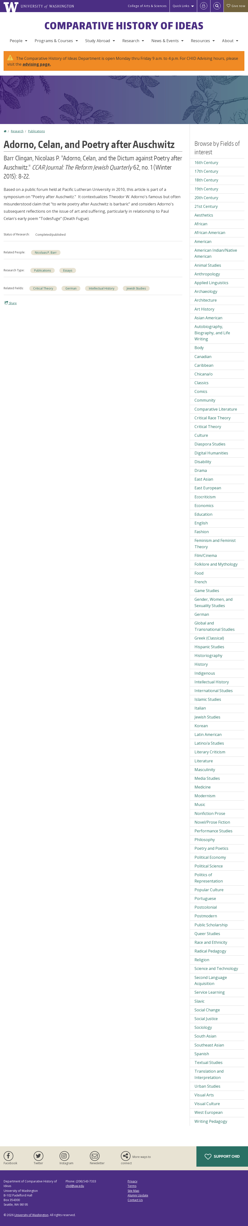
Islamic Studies (207, 699)
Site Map (133, 1191)
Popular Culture (209, 889)
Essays (67, 270)
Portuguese (205, 898)
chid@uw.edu (75, 1186)
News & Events (165, 40)
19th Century (206, 189)
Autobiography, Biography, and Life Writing (212, 333)
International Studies (213, 690)
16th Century (206, 162)
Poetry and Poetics (211, 848)
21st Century (206, 206)
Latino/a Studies (209, 743)
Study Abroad (97, 40)
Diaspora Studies (209, 444)
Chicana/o (203, 374)
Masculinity (204, 769)
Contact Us (135, 1200)
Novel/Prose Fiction (212, 822)
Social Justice (206, 1018)
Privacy (132, 1181)
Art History (204, 309)
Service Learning (209, 992)
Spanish (201, 1053)
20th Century (206, 197)
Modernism (204, 795)
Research (130, 40)
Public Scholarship (211, 925)
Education (203, 514)
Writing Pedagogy (210, 1121)
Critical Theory (43, 288)
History (201, 664)
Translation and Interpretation (209, 1074)
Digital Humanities (211, 453)
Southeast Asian (209, 1045)
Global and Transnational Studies (214, 626)
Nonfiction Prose (209, 813)
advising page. (37, 64)
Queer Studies (207, 933)
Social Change (207, 1010)
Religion (201, 959)
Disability (202, 461)
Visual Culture (207, 1103)
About (227, 40)
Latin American (208, 734)
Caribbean (203, 365)
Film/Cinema (205, 555)
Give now (236, 6)
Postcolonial (205, 907)
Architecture (205, 300)
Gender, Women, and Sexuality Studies (213, 602)
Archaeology (205, 291)
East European (207, 488)
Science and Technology (216, 968)
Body (199, 347)
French (200, 582)
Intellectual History (101, 288)
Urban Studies (207, 1086)
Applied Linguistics (211, 282)
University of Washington (31, 1215)
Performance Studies (213, 831)
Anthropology (207, 274)
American (202, 241)
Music (199, 804)
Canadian (202, 356)
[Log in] (203, 6)
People (16, 40)
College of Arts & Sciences (147, 6)
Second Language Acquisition (210, 980)
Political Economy (210, 857)
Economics (204, 505)
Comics (200, 391)
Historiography (208, 655)
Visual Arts (204, 1095)
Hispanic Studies (209, 646)
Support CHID (222, 1156)
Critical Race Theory (212, 418)
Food (198, 573)
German (71, 288)
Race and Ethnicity (210, 942)
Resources (200, 40)
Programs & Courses (54, 40)
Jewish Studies (136, 288)
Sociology (203, 1027)
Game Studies (206, 590)
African (200, 223)
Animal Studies (207, 265)
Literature (203, 761)
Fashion (201, 531)
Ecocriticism (205, 497)
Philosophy (204, 839)
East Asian (203, 479)
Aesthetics (203, 215)
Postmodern (205, 916)
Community (204, 400)
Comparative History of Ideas (124, 26)
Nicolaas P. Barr (46, 252)
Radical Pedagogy (210, 951)
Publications (36, 131)
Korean (201, 725)
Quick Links (181, 6)
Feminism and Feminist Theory (215, 543)
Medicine (202, 787)
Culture (201, 435)
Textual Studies (208, 1062)
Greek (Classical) (209, 638)
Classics (201, 382)
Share (11, 303)
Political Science (208, 866)
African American (209, 232)
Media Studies (207, 778)
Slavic (199, 1001)
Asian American (208, 317)
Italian (200, 708)
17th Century (206, 171)
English (201, 523)
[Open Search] (217, 6)
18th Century (206, 180)
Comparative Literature (215, 409)
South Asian (205, 1036)
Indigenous (204, 673)
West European (208, 1112)
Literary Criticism (209, 752)
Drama (200, 470)
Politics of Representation (208, 878)
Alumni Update (138, 1195)
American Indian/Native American (215, 253)
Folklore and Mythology (216, 564)
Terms (132, 1186)
